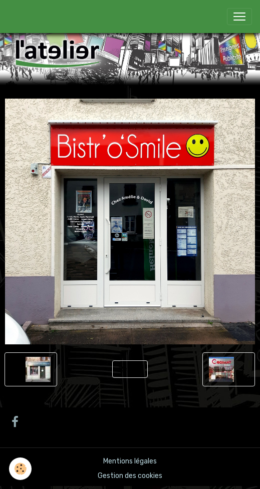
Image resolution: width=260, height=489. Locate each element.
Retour (130, 369)
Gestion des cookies (130, 475)
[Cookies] (20, 468)
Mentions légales (130, 461)
